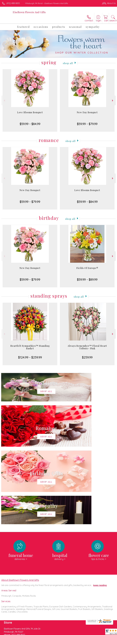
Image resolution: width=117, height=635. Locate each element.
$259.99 (87, 357)
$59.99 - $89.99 (87, 279)
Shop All (68, 63)
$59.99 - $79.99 (87, 124)
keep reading (100, 507)
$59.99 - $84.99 (30, 124)
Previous (4, 100)
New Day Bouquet (87, 112)
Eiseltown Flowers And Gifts (29, 12)
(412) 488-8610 (13, 3)
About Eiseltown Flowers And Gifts (20, 502)
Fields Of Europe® (87, 268)
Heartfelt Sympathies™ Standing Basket (30, 347)
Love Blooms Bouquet (30, 112)
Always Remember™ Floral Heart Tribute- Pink (87, 347)
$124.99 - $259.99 (30, 357)
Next (113, 100)
